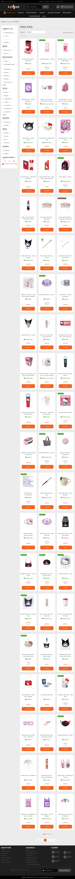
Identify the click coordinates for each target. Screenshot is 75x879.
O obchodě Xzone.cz (32, 853)
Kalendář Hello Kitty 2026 (65, 412)
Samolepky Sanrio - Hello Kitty (65, 139)
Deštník (7, 75)
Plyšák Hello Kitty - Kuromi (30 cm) (28, 256)
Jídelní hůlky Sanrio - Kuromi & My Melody (47, 776)
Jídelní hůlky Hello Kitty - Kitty (47, 494)
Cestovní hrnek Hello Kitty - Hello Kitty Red (28, 413)
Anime (7, 92)
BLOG (44, 16)
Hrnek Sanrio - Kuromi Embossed (65, 295)
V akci (7, 36)
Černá (6, 136)
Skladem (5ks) (66, 63)
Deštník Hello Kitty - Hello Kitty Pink (47, 534)
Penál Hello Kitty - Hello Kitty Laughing (28, 695)
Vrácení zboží (5, 860)
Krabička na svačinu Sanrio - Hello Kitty (28, 453)
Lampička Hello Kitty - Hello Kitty (65, 695)
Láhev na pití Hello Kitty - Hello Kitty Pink (47, 335)
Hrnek (7, 61)
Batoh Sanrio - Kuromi (65, 177)
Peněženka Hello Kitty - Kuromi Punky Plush (65, 655)
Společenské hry (34, 16)
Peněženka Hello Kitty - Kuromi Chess (47, 574)
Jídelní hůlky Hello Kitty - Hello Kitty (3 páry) (47, 736)
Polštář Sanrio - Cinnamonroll (28, 494)
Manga (7, 95)
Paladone (7, 150)
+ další (4, 85)
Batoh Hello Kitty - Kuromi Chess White (65, 534)
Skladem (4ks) (48, 63)
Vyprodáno (66, 537)
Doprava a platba (6, 851)
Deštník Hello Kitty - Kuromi (46, 294)
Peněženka (8, 69)
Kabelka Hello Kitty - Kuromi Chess (28, 574)
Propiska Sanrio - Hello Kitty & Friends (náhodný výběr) (65, 100)
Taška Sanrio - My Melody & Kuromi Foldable (28, 815)
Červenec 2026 (66, 780)
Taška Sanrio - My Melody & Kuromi (65, 776)
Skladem (6, 42)
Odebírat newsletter (64, 870)
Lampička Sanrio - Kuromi (28, 335)
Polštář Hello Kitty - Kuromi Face (28, 615)
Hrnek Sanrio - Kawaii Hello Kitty (46, 139)
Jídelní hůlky (8, 99)
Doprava (53, 1)
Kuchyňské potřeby (9, 65)
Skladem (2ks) (66, 416)
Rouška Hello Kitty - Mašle (65, 735)
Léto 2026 (47, 780)
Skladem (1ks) (66, 221)
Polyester (7, 122)
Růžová (7, 133)
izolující (7, 102)
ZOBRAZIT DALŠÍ (47, 834)
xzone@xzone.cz (9, 1)
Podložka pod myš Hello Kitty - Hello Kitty (28, 736)
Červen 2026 (29, 780)
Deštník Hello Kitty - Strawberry (65, 453)
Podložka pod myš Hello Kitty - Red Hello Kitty (65, 335)
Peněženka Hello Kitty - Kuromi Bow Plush (28, 655)
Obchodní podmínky (31, 862)
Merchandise (67, 12)
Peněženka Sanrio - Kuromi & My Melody (65, 60)
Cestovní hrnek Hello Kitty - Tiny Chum (65, 615)
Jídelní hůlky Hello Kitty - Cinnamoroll (65, 256)
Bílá (6, 139)
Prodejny (47, 1)
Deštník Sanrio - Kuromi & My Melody (65, 815)
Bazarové (7, 39)
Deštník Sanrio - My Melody (28, 775)
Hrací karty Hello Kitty (47, 695)
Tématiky (42, 12)
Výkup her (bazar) (31, 857)
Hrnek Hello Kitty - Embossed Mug (28, 534)
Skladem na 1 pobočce (48, 103)
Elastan (7, 125)
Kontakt (41, 1)
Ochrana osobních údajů (33, 864)
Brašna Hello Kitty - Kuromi (46, 452)
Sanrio (7, 53)
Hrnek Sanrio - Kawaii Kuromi (28, 139)
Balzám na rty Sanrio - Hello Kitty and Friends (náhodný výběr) (47, 100)
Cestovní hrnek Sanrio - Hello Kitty (28, 60)
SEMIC (7, 153)
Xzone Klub (60, 1)
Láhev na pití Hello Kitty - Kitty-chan (47, 615)
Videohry (21, 12)
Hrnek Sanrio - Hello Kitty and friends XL (47, 413)
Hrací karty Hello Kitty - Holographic (46, 218)
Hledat (45, 7)
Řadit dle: (22, 32)
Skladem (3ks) (29, 339)
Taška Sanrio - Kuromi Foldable (47, 815)
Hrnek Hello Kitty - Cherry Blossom (65, 494)
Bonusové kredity (6, 857)
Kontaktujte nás (30, 851)
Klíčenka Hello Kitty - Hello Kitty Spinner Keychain (47, 177)
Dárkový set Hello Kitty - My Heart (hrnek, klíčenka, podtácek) (28, 374)
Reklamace (29, 855)
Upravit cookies (5, 862)
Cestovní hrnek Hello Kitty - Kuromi (65, 374)
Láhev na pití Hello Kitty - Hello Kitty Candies (28, 218)
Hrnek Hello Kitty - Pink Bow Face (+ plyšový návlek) (47, 374)
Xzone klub (4, 853)
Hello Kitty (8, 50)
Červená (7, 142)
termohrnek (8, 105)
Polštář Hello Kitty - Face (65, 573)
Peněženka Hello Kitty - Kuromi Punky (47, 655)
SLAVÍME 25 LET (9, 13)
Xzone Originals (31, 12)
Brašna (7, 72)
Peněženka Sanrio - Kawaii (47, 59)
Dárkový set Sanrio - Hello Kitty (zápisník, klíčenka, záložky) (28, 295)
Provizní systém (31, 860)
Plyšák (7, 79)
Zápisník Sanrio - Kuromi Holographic (28, 100)
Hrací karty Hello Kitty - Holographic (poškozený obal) (65, 218)
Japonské (7, 111)
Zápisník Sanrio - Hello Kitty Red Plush (28, 177)
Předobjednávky (9, 32)
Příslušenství (8, 108)
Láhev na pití (8, 82)
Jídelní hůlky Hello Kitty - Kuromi (47, 256)
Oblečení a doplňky (54, 12)
